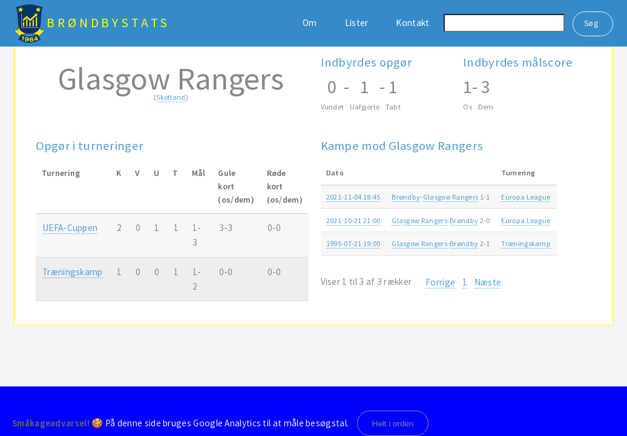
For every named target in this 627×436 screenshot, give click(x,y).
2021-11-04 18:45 (353, 196)
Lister (357, 22)
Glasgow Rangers (451, 196)
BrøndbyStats (108, 23)
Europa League (525, 196)
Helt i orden (393, 423)
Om (310, 22)
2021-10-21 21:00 (353, 220)
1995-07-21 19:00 (353, 243)
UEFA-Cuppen (69, 227)
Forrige (440, 282)
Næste (488, 282)
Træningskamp (72, 272)
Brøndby (406, 196)
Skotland (170, 97)
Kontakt (412, 22)
